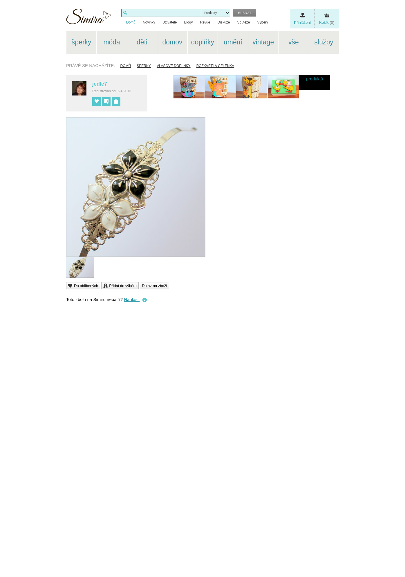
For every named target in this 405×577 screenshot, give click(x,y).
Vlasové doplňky (174, 66)
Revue (205, 22)
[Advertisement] (366, 118)
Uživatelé (169, 22)
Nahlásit (132, 299)
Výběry (262, 22)
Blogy (188, 22)
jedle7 (99, 84)
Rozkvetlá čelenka (215, 66)
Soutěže (243, 22)
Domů (125, 66)
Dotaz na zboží (154, 286)
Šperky (144, 66)
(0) (326, 22)
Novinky (149, 22)
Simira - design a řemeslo (88, 18)
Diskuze (224, 22)
